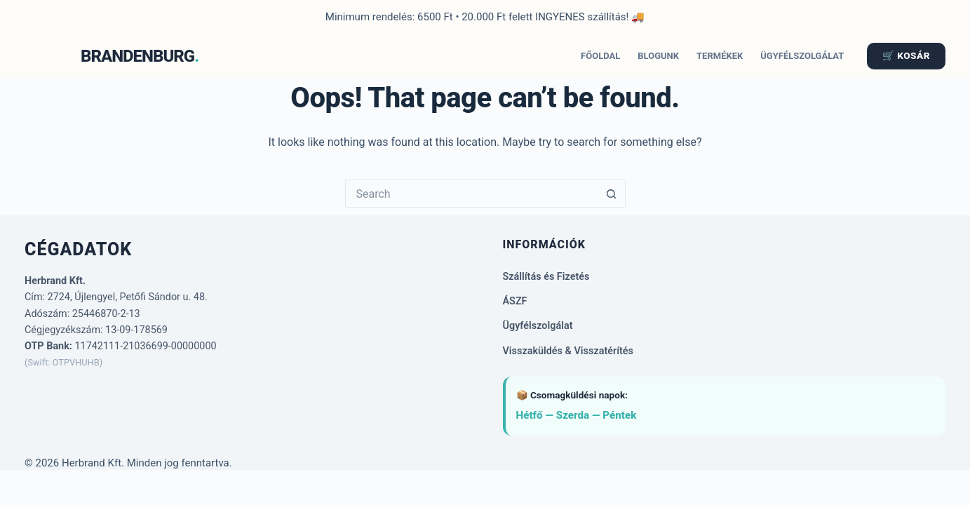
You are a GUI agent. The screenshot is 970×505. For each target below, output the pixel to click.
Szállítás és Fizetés (546, 277)
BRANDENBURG (137, 56)
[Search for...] (471, 194)
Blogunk (658, 55)
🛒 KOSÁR (906, 55)
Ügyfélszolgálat (802, 55)
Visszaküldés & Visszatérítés (568, 351)
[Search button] (612, 194)
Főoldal (600, 55)
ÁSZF (515, 301)
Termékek (719, 55)
